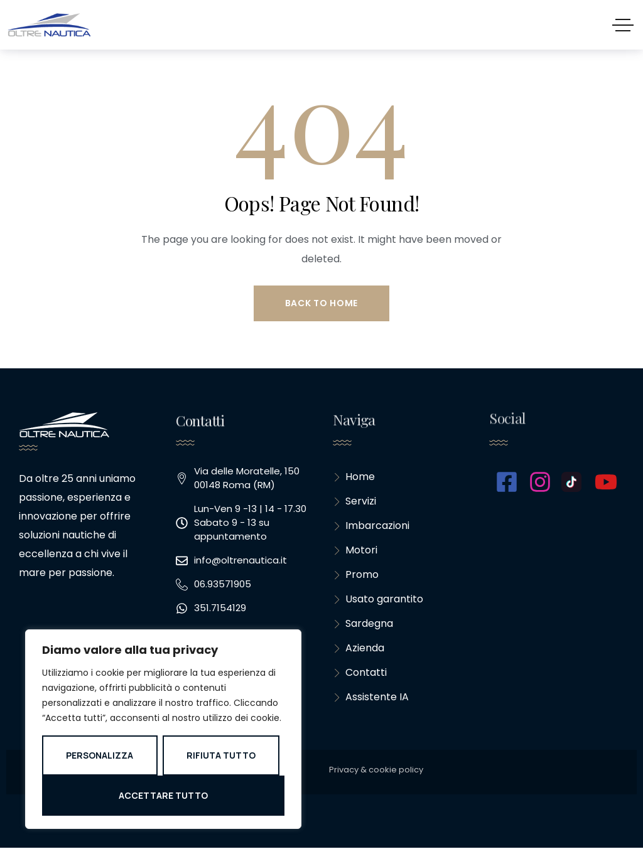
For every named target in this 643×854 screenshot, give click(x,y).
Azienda (358, 653)
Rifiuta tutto (221, 755)
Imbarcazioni (371, 527)
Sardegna (363, 628)
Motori (355, 552)
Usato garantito (378, 602)
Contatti (360, 678)
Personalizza (99, 755)
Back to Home (321, 303)
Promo (356, 577)
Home (354, 477)
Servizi (354, 502)
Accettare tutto (163, 795)
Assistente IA (371, 703)
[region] (163, 729)
